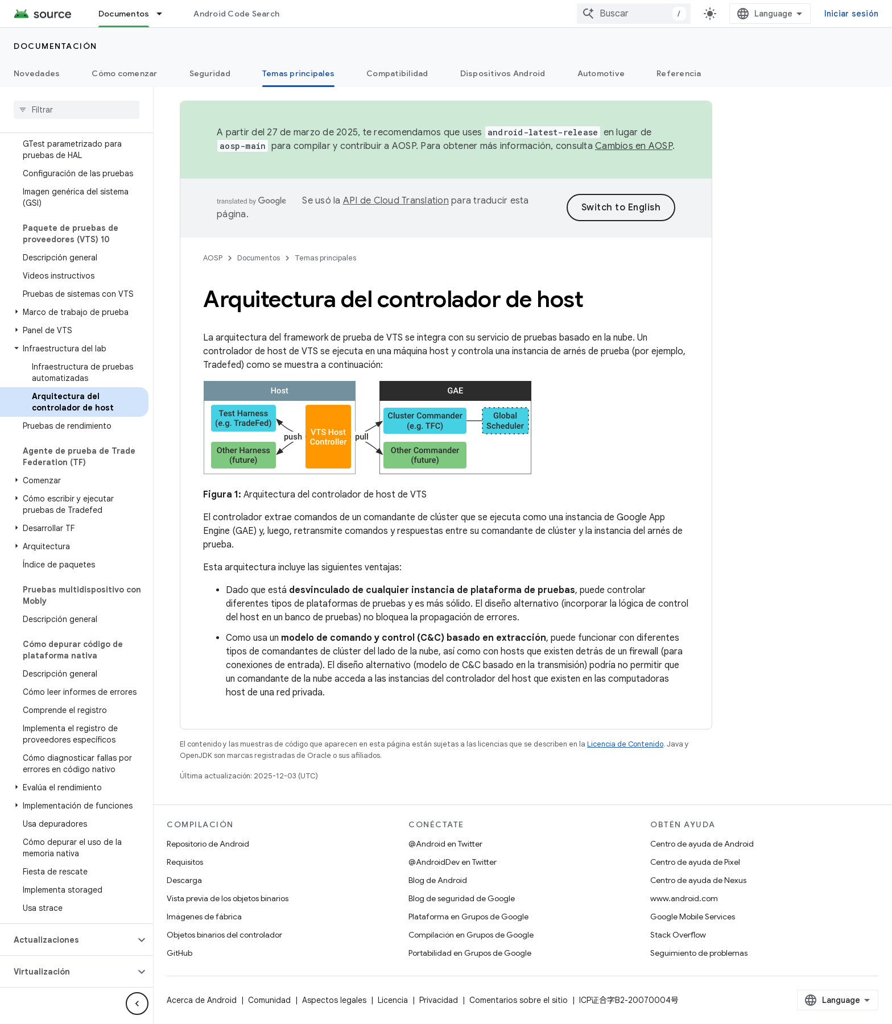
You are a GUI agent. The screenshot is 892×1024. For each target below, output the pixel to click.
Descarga (184, 880)
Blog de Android (437, 880)
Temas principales (325, 258)
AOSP (212, 258)
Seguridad (209, 73)
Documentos (258, 258)
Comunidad (269, 1000)
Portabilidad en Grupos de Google (469, 953)
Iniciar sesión (851, 14)
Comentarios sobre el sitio (518, 1000)
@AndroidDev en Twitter (452, 862)
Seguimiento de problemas (699, 953)
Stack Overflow (678, 935)
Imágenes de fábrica (204, 916)
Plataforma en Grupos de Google (468, 916)
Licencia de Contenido (625, 744)
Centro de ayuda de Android (702, 844)
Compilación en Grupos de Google (471, 935)
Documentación (55, 46)
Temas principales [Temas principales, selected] (298, 73)
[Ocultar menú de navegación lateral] (137, 1003)
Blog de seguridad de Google (461, 898)
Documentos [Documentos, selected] (124, 14)
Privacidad (438, 1000)
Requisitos (185, 862)
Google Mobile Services (692, 916)
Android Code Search (236, 14)
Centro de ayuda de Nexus (698, 880)
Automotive (601, 73)
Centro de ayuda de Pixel (695, 862)
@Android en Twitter (445, 844)
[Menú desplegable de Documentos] (164, 13)
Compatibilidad (397, 73)
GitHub (179, 953)
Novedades (37, 73)
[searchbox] (76, 110)
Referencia (678, 73)
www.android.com (684, 898)
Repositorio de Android (208, 844)
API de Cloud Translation (396, 200)
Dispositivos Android (503, 73)
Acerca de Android (202, 1000)
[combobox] (634, 13)
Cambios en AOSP (633, 146)
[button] (74, 312)
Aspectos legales (334, 1000)
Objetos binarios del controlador (224, 935)
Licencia (393, 1000)
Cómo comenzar (124, 73)
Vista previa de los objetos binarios (227, 898)
